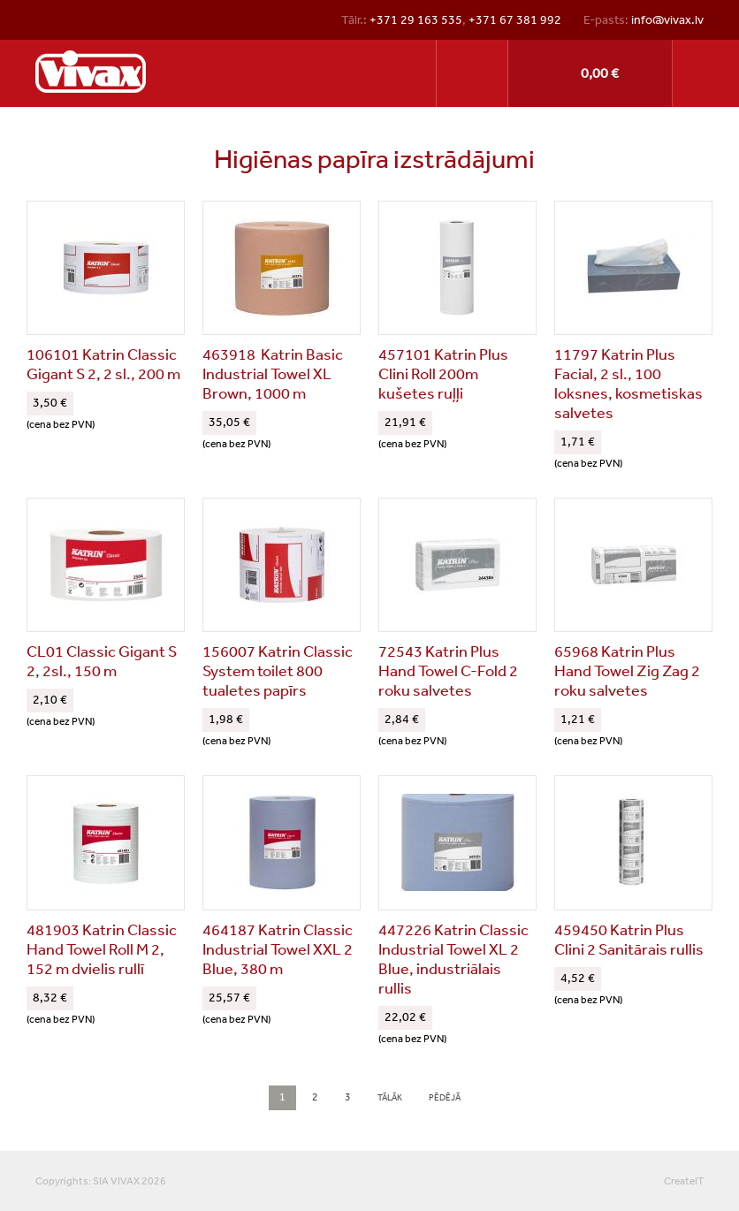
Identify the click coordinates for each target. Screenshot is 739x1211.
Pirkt (590, 73)
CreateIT (684, 1181)
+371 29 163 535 (416, 19)
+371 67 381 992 (515, 19)
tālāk (389, 1098)
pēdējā (445, 1098)
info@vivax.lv (667, 19)
